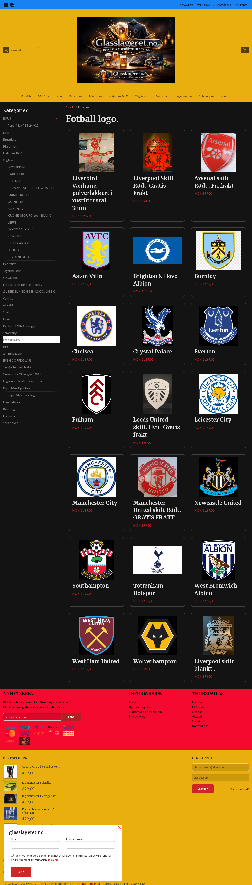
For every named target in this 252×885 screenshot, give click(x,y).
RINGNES (14, 236)
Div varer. (9, 416)
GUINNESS (15, 201)
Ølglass (140, 96)
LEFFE (12, 222)
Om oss (197, 711)
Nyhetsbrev (137, 716)
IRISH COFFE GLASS (17, 360)
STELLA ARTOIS (19, 243)
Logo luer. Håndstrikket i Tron (23, 381)
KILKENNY (15, 208)
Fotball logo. (11, 339)
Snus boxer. (10, 423)
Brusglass (75, 96)
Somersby (10, 333)
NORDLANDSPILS (20, 229)
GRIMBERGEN (18, 195)
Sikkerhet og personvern (145, 711)
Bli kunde (198, 707)
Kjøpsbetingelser (140, 707)
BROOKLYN (16, 167)
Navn (35, 843)
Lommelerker (12, 402)
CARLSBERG (16, 174)
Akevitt (8, 305)
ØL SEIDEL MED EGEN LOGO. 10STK (29, 291)
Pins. (6, 346)
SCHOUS (14, 250)
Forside (26, 96)
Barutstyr (162, 96)
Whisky (8, 298)
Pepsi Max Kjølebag (16, 388)
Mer (223, 96)
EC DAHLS (15, 181)
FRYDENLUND (18, 257)
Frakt (132, 702)
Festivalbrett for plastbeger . (22, 284)
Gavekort (198, 721)
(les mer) (52, 859)
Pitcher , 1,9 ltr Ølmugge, (19, 326)
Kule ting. (9, 409)
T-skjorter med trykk (17, 367)
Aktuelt (197, 716)
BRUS (42, 96)
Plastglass (96, 96)
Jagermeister (184, 96)
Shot (6, 312)
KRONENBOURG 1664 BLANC (30, 215)
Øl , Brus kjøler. (13, 353)
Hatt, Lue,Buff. (118, 96)
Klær (59, 96)
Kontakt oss (200, 726)
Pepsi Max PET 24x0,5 (23, 125)
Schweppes (206, 96)
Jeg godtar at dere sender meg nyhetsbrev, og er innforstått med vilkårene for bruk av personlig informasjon (61, 857)
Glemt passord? (239, 789)
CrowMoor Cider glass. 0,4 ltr (23, 374)
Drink (7, 319)
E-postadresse (90, 843)
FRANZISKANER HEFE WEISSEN (31, 188)
